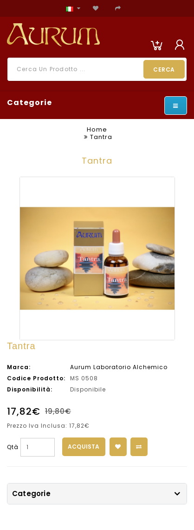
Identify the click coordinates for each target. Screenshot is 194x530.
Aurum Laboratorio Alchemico (119, 367)
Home (97, 129)
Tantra (101, 136)
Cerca (164, 69)
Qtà (13, 447)
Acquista (84, 446)
